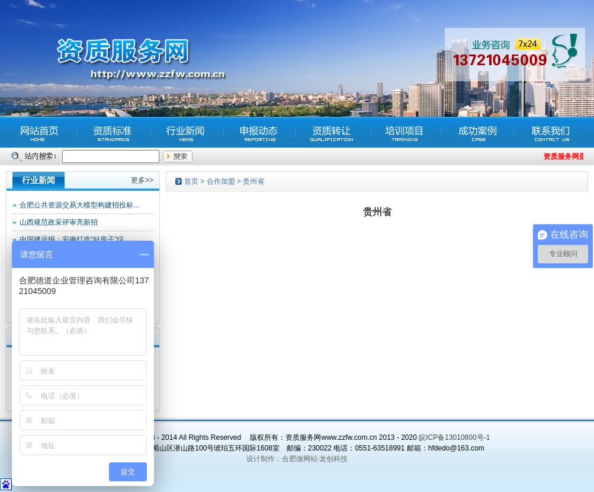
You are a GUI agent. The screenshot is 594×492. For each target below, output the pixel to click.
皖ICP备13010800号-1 (454, 437)
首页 (191, 181)
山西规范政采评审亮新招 (59, 222)
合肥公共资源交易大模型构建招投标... (79, 205)
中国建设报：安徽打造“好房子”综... (75, 239)
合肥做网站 (299, 459)
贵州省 (253, 181)
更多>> (142, 180)
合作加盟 (221, 181)
